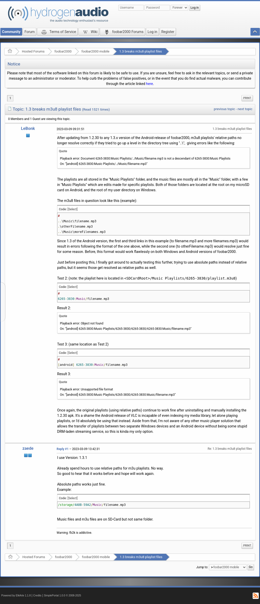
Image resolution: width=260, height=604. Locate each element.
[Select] (72, 209)
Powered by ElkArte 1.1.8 (16, 595)
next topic (245, 109)
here (149, 84)
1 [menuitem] (10, 98)
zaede (28, 448)
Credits (37, 595)
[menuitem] (247, 98)
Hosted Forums (33, 51)
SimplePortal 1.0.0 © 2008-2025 (62, 595)
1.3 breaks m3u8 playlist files (140, 51)
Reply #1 (63, 449)
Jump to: (202, 567)
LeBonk (28, 128)
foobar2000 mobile (95, 51)
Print (247, 98)
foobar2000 (63, 51)
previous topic (224, 109)
